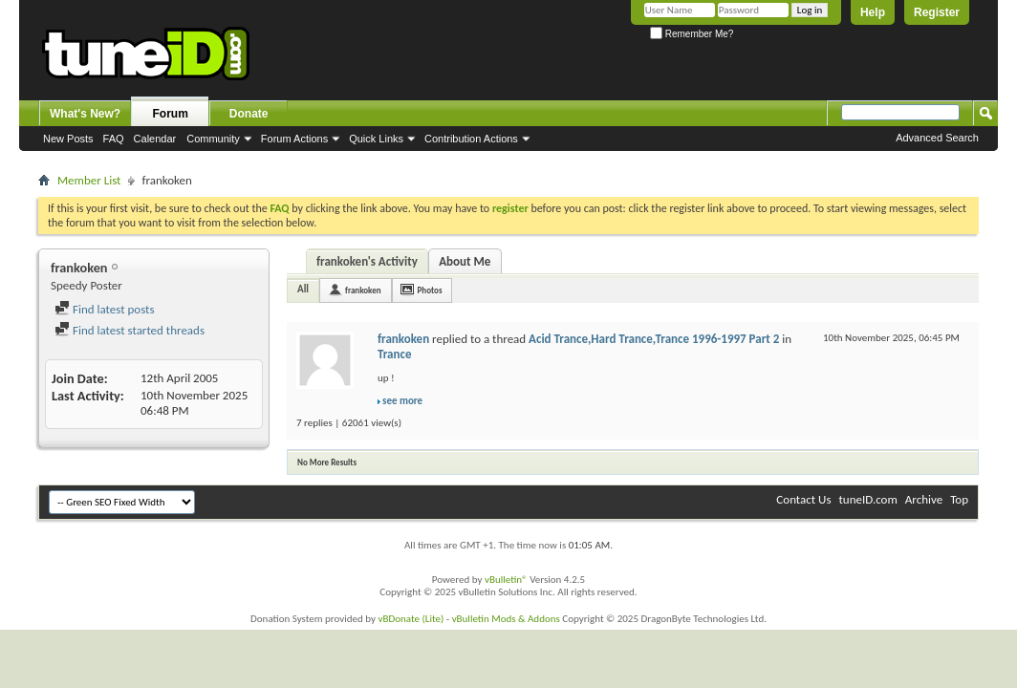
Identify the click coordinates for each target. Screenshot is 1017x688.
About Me (464, 261)
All (303, 289)
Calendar (155, 138)
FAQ (113, 138)
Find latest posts (104, 309)
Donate (249, 113)
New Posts (68, 138)
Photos (430, 290)
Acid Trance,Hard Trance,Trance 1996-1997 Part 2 (654, 339)
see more (402, 401)
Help (872, 12)
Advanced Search (937, 137)
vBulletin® (506, 579)
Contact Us (803, 499)
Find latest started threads (129, 330)
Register (937, 12)
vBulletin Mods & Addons (506, 619)
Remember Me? (691, 34)
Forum (170, 113)
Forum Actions (294, 138)
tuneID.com (867, 499)
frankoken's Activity (367, 261)
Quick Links (376, 138)
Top (959, 499)
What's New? (85, 113)
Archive (923, 499)
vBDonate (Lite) (411, 619)
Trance (394, 354)
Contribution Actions (471, 138)
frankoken (362, 290)
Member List (88, 180)
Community (213, 138)
